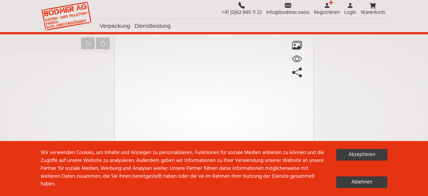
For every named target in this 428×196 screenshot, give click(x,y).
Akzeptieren (362, 155)
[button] (372, 9)
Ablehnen (361, 182)
